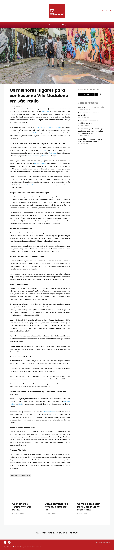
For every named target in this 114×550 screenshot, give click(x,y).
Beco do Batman (50, 412)
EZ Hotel (42, 150)
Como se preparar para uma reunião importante (88, 506)
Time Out (45, 112)
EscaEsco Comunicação (33, 547)
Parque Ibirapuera (33, 156)
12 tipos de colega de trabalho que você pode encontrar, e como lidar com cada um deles (91, 131)
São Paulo (41, 127)
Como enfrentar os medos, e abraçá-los (56, 506)
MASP (20, 404)
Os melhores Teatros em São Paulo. (91, 107)
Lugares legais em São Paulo (20, 475)
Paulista (45, 156)
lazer (49, 127)
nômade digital (30, 133)
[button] (110, 10)
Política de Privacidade (103, 542)
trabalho (58, 127)
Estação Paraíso (40, 164)
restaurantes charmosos (34, 185)
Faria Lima (52, 153)
